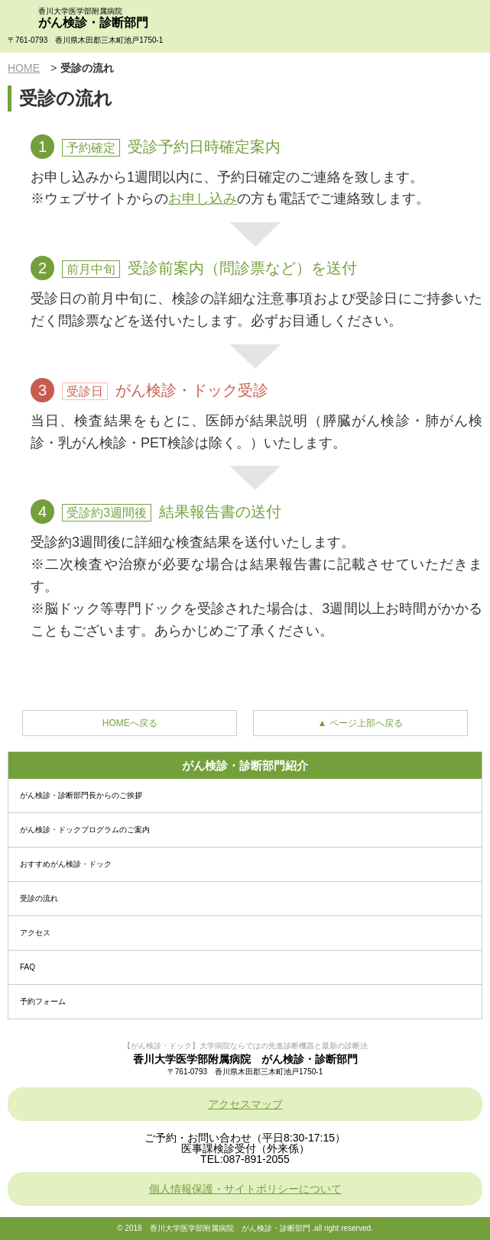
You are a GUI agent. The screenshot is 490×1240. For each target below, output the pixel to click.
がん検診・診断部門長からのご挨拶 (81, 795)
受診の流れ (39, 898)
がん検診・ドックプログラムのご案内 (85, 829)
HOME (24, 68)
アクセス (35, 932)
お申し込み (202, 198)
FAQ (27, 967)
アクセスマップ (245, 1104)
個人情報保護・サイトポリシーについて (245, 1189)
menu (463, 27)
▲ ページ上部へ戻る (360, 723)
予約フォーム (43, 1001)
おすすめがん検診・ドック (66, 864)
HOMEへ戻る (129, 723)
